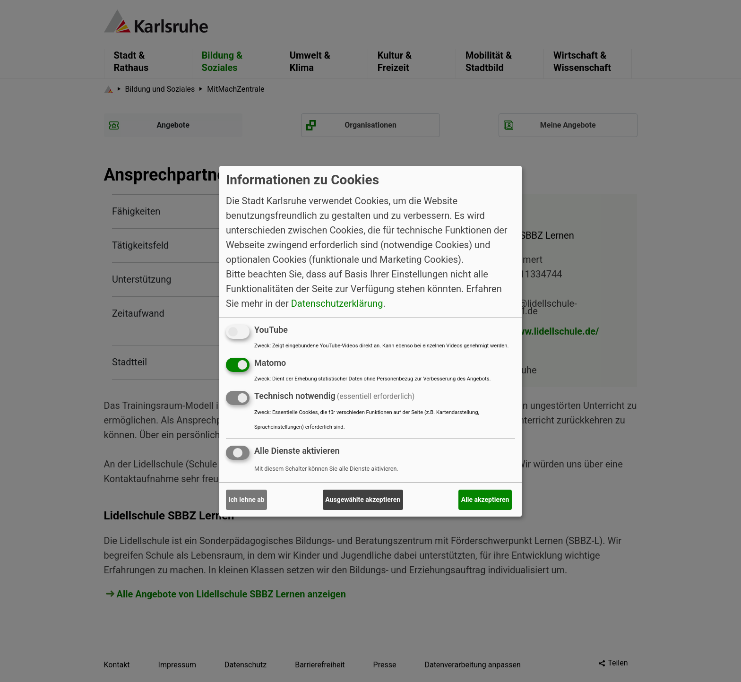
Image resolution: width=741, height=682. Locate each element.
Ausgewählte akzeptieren (362, 499)
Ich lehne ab (247, 499)
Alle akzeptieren (485, 499)
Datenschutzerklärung (337, 303)
